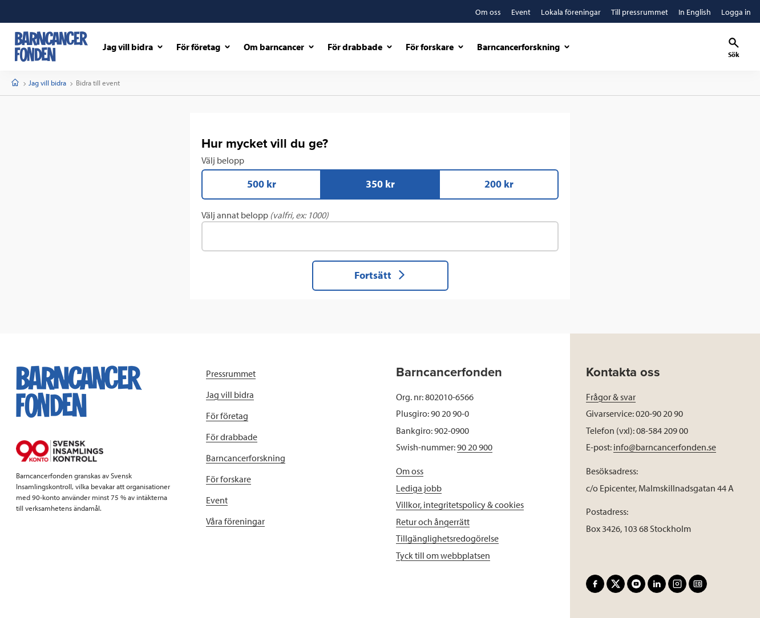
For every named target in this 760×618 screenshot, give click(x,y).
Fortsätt (380, 275)
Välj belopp (380, 177)
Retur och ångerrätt (433, 521)
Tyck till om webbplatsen (443, 555)
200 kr (499, 183)
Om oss (409, 471)
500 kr (261, 183)
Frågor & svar (611, 396)
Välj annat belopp (380, 230)
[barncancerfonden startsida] (51, 46)
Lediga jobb (419, 488)
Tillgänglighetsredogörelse (447, 538)
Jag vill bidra (47, 82)
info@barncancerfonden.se (664, 447)
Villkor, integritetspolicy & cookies (460, 504)
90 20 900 (474, 447)
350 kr (380, 183)
